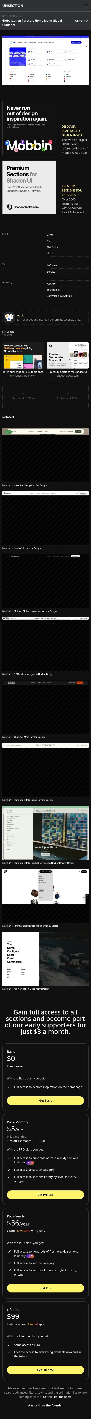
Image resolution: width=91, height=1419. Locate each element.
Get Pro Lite (45, 1195)
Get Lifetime (45, 1370)
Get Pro (45, 1288)
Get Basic (45, 1101)
